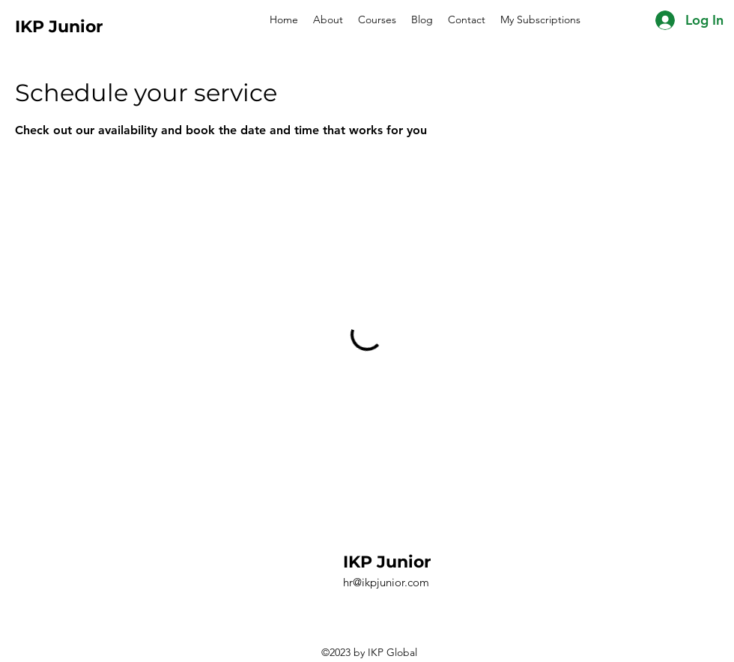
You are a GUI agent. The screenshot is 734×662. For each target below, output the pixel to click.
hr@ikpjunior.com (386, 582)
